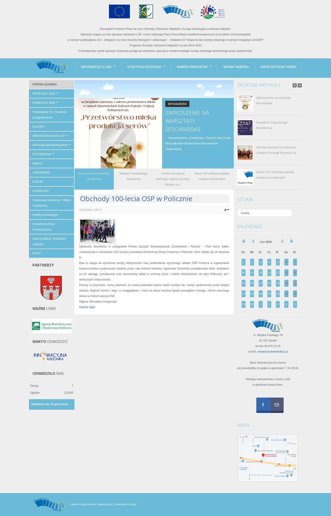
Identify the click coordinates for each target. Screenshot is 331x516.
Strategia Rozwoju (146, 66)
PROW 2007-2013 (45, 93)
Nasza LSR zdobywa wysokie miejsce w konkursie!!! (275, 174)
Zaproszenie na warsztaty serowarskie (187, 121)
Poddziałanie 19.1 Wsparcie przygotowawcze (49, 114)
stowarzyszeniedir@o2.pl (272, 351)
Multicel (37, 163)
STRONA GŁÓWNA (44, 84)
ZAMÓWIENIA (41, 172)
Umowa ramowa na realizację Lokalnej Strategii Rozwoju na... (277, 150)
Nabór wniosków (194, 66)
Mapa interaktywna (278, 66)
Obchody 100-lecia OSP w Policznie (136, 198)
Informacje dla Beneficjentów (51, 145)
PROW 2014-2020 (45, 102)
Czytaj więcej (173, 149)
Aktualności (177, 104)
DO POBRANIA (43, 154)
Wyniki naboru (236, 66)
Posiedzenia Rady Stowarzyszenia (43, 226)
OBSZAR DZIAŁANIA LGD (50, 135)
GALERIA (38, 126)
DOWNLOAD (40, 191)
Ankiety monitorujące (45, 214)
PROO (36, 253)
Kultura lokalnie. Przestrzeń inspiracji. (49, 241)
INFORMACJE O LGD (98, 66)
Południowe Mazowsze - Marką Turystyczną (51, 203)
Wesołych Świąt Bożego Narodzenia (272, 125)
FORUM (37, 181)
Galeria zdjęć (87, 307)
